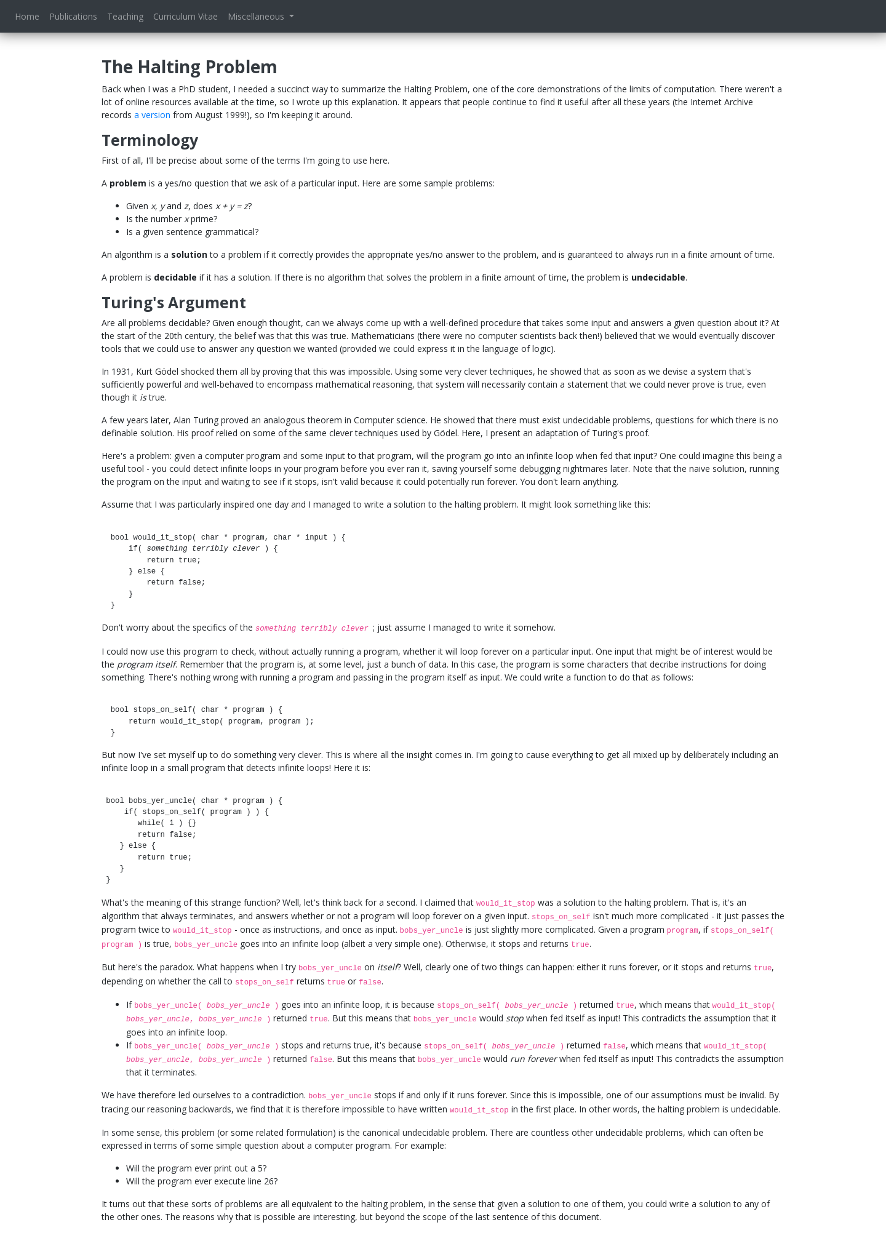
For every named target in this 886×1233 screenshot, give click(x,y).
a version (152, 115)
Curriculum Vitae (185, 16)
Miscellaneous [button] (257, 16)
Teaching (125, 16)
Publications (73, 16)
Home (27, 16)
